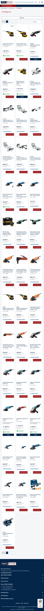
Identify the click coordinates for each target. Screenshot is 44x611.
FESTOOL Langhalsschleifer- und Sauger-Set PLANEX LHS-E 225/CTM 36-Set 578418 (22, 158)
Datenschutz (26, 603)
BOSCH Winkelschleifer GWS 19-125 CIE (8, 495)
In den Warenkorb (10, 59)
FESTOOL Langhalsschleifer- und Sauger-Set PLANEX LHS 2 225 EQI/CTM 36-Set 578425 (35, 83)
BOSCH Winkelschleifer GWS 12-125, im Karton (35, 195)
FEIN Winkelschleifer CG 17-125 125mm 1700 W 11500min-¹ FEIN (35, 271)
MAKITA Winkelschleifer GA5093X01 (21, 383)
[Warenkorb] (42, 2)
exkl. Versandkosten (6, 53)
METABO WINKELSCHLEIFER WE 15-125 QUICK (35, 45)
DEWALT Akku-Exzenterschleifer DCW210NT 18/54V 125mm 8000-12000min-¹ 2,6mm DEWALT (8, 233)
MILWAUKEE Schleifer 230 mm (22, 419)
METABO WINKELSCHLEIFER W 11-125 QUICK (8, 83)
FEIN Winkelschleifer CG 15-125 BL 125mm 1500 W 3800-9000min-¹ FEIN (8, 346)
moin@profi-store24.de (6, 572)
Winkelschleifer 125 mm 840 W (35, 419)
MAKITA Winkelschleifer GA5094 (35, 383)
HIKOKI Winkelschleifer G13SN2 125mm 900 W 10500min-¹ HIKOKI (35, 233)
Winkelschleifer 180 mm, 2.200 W (8, 419)
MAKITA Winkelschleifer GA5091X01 (8, 383)
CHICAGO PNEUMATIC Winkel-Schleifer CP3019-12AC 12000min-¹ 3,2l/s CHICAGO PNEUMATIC (21, 271)
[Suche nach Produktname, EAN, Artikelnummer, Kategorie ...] (24, 2)
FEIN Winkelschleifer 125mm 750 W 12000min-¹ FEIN (22, 346)
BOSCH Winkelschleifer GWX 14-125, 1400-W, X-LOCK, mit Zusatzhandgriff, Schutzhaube (21, 458)
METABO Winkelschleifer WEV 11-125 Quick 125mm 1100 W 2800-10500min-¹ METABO (35, 346)
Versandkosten (23, 606)
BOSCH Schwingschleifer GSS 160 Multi (35, 495)
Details (35, 59)
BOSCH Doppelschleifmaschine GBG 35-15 (8, 533)
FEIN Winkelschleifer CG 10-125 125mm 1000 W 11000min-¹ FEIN (35, 308)
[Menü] (42, 599)
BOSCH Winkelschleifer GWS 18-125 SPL (8, 457)
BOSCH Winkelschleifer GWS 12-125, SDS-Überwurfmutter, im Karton (8, 195)
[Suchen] (36, 2)
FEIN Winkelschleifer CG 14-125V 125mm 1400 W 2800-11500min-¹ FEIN (8, 271)
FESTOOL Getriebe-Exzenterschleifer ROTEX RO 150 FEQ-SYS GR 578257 (8, 158)
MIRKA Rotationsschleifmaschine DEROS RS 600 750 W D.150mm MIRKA (22, 308)
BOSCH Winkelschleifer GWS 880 (35, 457)
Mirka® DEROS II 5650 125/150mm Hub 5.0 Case (21, 44)
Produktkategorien (7, 5)
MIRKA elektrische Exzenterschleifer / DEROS (20, 83)
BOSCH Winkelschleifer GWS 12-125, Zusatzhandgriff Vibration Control (22, 195)
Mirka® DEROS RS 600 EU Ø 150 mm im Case (8, 44)
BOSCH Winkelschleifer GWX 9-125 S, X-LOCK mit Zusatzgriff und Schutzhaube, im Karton (21, 496)
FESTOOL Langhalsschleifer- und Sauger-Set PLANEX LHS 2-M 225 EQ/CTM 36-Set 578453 (8, 120)
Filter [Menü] (22, 18)
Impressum (18, 603)
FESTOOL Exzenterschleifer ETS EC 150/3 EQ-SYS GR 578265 (35, 158)
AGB (22, 603)
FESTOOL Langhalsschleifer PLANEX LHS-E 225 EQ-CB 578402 (35, 120)
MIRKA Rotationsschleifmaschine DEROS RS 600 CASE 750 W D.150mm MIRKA (8, 308)
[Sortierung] (37, 22)
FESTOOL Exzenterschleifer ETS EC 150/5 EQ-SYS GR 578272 (21, 120)
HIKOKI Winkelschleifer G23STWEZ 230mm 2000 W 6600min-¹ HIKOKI (21, 233)
